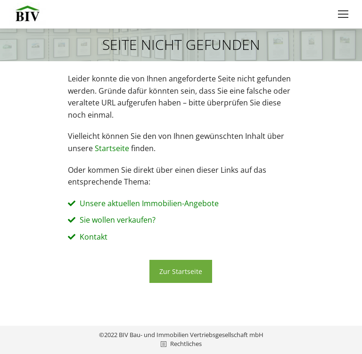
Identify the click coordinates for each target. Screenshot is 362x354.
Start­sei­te (112, 148)
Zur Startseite (180, 271)
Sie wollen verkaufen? (118, 220)
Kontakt (93, 237)
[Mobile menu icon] (343, 14)
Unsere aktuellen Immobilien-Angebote (149, 203)
